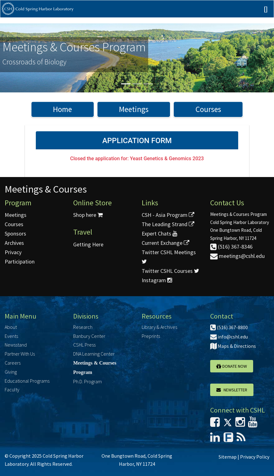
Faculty (12, 389)
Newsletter (231, 390)
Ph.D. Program (87, 381)
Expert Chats (159, 233)
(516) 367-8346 (231, 246)
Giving (11, 372)
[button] (20, 57)
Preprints (151, 336)
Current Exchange (165, 242)
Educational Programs (27, 381)
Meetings (134, 109)
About (11, 327)
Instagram (157, 280)
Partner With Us (20, 354)
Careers (13, 363)
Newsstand (16, 345)
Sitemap (228, 457)
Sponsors (15, 233)
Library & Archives (159, 327)
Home (62, 109)
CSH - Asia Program (168, 214)
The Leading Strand (168, 224)
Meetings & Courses (46, 189)
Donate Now (231, 366)
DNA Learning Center (94, 354)
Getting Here (88, 244)
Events (11, 336)
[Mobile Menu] (266, 15)
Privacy (13, 252)
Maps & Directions (233, 346)
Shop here (88, 214)
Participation (20, 261)
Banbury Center (89, 336)
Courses (208, 109)
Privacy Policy (254, 457)
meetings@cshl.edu (237, 255)
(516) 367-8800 (229, 327)
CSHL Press (84, 345)
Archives (14, 242)
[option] (137, 57)
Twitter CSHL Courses (170, 270)
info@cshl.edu (229, 337)
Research (82, 327)
